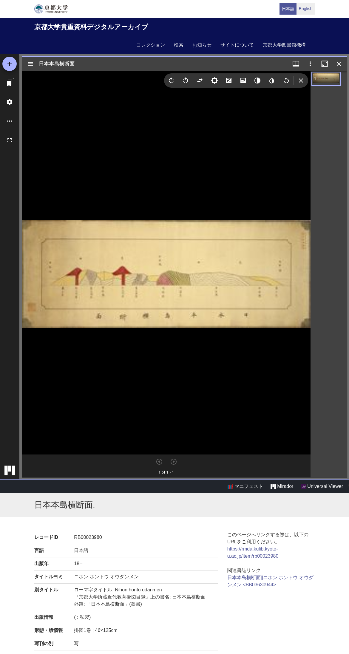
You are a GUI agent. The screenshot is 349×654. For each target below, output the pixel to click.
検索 (178, 44)
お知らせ (201, 44)
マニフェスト (245, 486)
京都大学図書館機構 (284, 44)
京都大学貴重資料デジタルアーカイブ (91, 27)
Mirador (282, 486)
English (306, 8)
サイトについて (237, 44)
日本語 (288, 8)
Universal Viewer (322, 486)
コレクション (150, 44)
